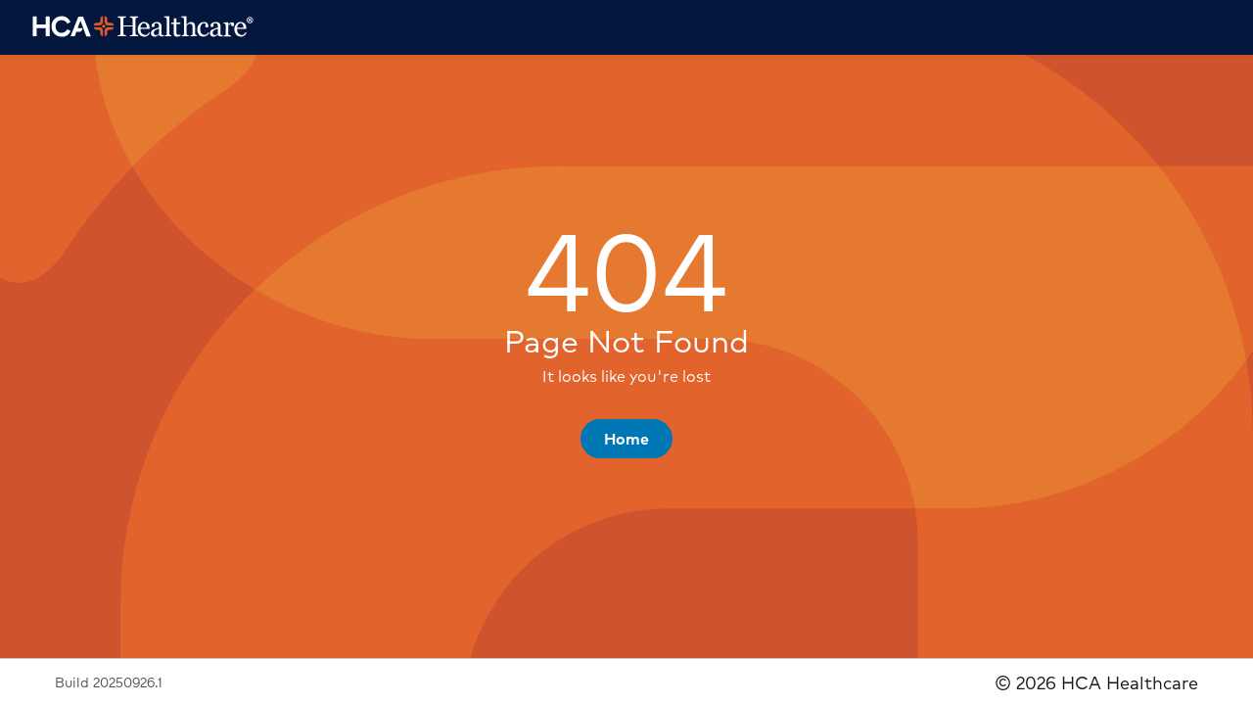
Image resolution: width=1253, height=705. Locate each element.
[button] (626, 438)
